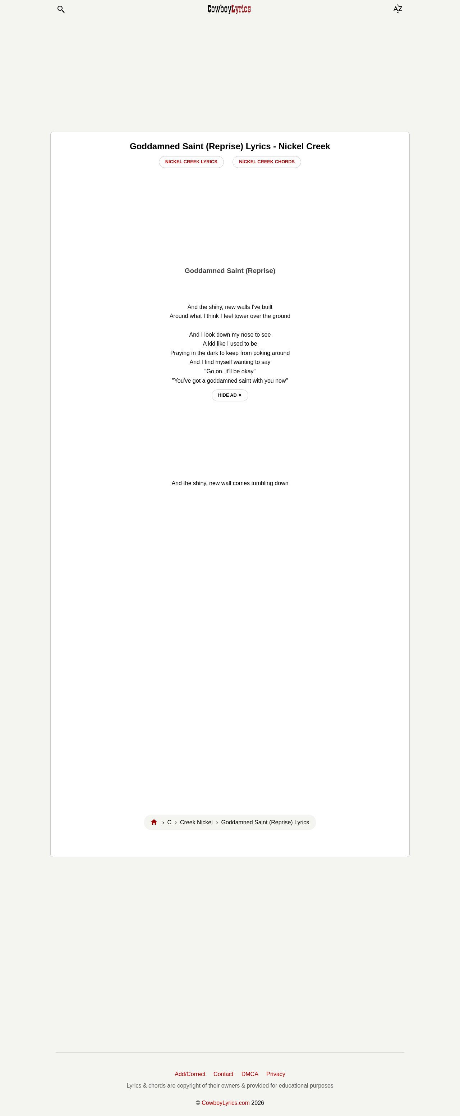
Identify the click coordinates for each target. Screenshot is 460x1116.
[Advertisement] (230, 72)
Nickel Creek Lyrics (191, 161)
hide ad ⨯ (230, 395)
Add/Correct (190, 1074)
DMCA (250, 1074)
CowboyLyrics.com (226, 1103)
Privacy (275, 1074)
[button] (61, 9)
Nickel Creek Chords (267, 161)
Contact (223, 1074)
